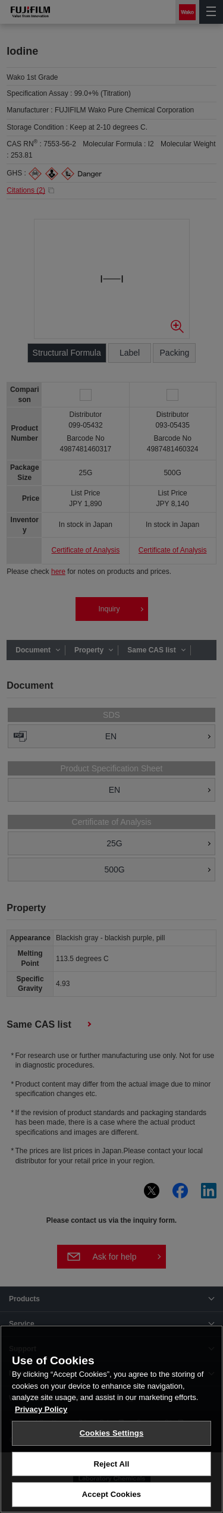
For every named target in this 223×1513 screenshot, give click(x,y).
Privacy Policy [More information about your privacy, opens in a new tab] (41, 1414)
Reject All (111, 1468)
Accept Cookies (111, 1499)
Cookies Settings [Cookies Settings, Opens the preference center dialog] (112, 1437)
